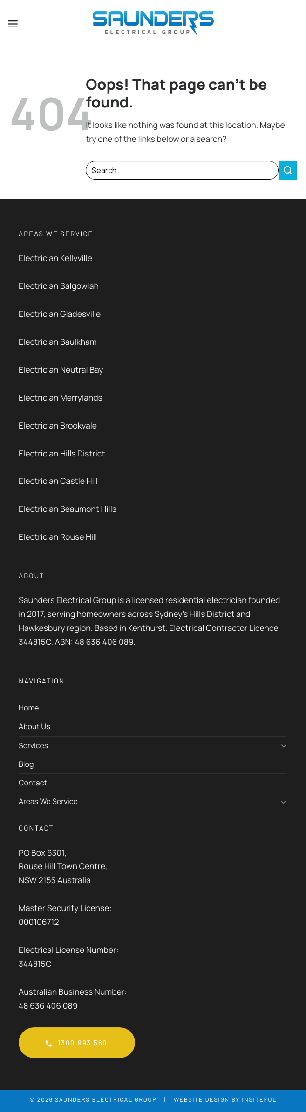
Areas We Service (48, 802)
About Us (34, 727)
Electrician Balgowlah (59, 286)
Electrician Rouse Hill (58, 537)
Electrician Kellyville (55, 258)
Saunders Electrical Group (106, 1100)
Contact (33, 783)
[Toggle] (283, 745)
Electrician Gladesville (60, 314)
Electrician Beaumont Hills (67, 510)
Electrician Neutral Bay (61, 370)
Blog (26, 764)
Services (33, 746)
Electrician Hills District (63, 454)
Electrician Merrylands (60, 398)
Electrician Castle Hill (58, 482)
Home (29, 708)
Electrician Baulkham (58, 342)
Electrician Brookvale (58, 426)
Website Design (202, 1100)
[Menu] (13, 24)
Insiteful (259, 1100)
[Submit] (287, 171)
